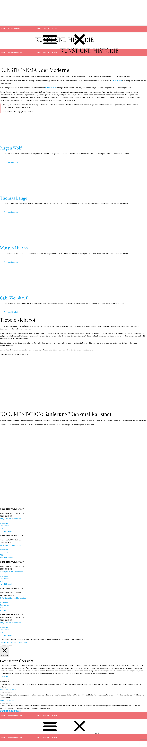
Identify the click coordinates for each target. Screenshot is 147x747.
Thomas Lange (13, 198)
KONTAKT (55, 29)
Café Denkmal (50, 88)
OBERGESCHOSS (28, 35)
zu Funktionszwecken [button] (8, 690)
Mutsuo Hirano (14, 248)
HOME (3, 29)
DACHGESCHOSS (14, 35)
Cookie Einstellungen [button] (8, 642)
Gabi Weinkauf (13, 298)
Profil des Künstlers (11, 162)
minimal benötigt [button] (6, 676)
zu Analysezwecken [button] (7, 700)
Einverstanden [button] (22, 642)
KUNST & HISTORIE (43, 29)
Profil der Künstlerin (11, 312)
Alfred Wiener (117, 81)
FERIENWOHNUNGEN (15, 29)
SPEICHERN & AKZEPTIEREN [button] (10, 711)
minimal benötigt (4, 679)
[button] (73, 209)
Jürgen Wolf (11, 148)
